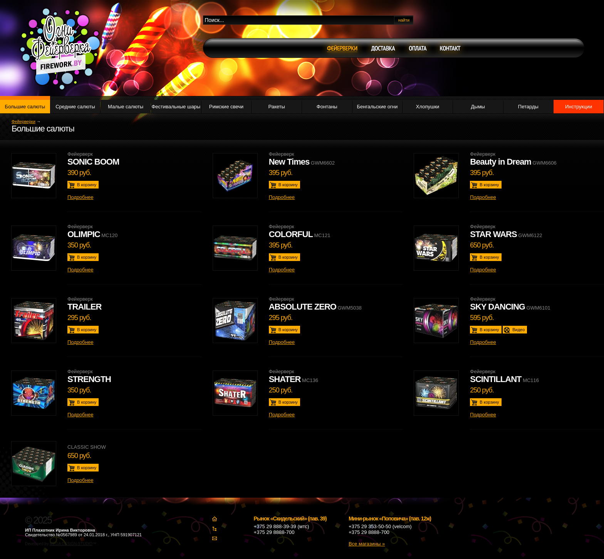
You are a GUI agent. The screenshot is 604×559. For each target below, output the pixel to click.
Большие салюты (25, 106)
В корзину (86, 184)
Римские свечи (226, 106)
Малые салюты (125, 106)
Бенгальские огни (377, 106)
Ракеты (276, 106)
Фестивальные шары (175, 106)
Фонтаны (327, 106)
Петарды (528, 106)
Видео (518, 329)
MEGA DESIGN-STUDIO (71, 544)
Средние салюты (75, 106)
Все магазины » (367, 544)
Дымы (478, 106)
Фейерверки (23, 121)
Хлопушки (428, 106)
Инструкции (578, 106)
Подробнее (80, 197)
